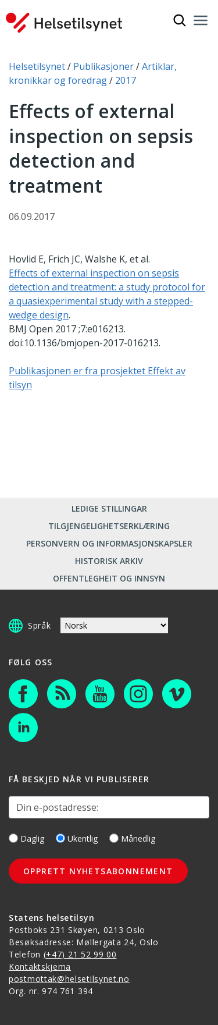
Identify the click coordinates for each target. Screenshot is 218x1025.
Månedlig (132, 838)
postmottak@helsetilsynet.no (69, 978)
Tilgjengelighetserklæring (109, 525)
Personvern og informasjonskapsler (109, 543)
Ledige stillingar (109, 508)
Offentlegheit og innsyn (109, 578)
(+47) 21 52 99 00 (80, 954)
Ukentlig (77, 838)
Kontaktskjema (40, 966)
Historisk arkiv (109, 560)
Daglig (26, 838)
